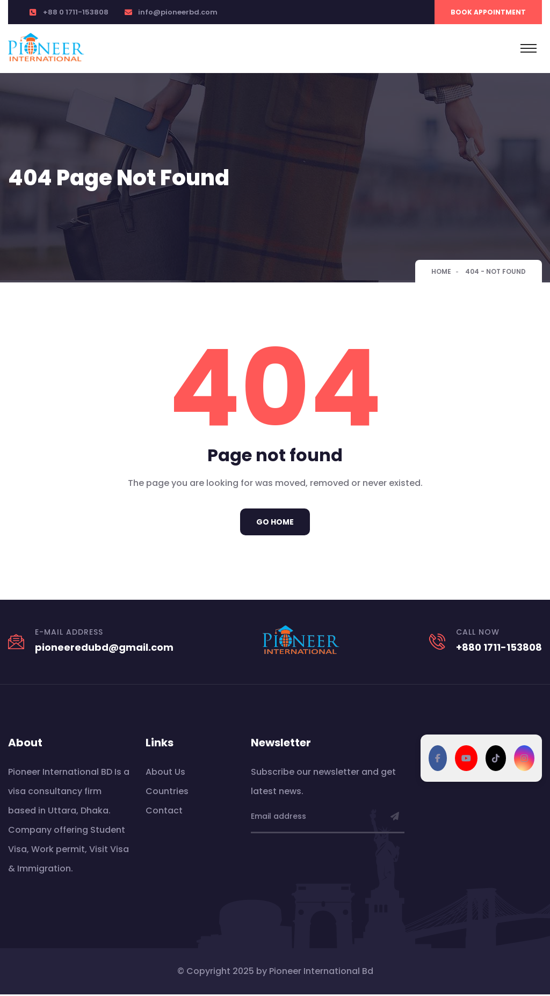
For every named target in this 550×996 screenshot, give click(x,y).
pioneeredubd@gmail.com (104, 649)
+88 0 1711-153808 (75, 12)
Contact (164, 812)
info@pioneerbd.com (178, 12)
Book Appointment (488, 12)
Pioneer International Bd (321, 972)
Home (441, 271)
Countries (167, 793)
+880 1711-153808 (499, 649)
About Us (165, 773)
